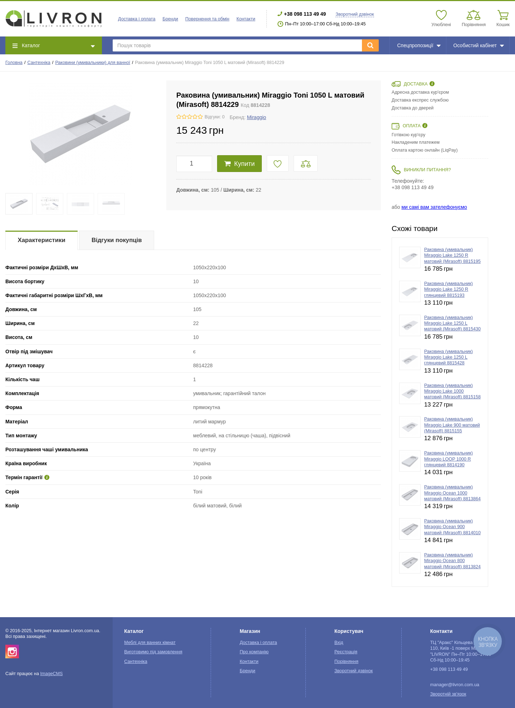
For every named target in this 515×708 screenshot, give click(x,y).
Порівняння (346, 661)
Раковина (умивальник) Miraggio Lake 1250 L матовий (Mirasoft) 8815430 (452, 323)
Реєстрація (345, 651)
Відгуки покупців (117, 240)
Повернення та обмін (207, 18)
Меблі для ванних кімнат (150, 642)
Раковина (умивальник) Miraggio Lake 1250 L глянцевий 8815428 (448, 357)
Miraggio (256, 117)
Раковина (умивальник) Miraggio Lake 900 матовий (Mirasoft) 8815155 (452, 425)
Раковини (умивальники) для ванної (92, 62)
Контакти (245, 18)
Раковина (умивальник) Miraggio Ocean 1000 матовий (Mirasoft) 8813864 (452, 493)
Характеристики (41, 240)
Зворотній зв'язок (448, 694)
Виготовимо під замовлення (153, 651)
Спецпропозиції (418, 45)
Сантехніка (38, 62)
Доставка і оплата (136, 18)
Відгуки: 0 (215, 116)
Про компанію (254, 651)
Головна (14, 62)
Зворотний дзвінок (354, 14)
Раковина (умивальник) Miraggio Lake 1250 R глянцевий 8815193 (448, 289)
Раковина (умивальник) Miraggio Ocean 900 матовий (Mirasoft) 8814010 (452, 526)
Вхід (338, 642)
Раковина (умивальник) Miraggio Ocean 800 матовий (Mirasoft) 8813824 (452, 560)
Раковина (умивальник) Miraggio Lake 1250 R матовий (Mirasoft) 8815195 (452, 255)
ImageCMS (51, 673)
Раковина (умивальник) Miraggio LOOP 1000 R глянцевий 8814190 (448, 459)
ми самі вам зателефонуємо (434, 207)
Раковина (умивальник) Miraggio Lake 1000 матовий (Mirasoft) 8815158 (452, 391)
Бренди (170, 18)
